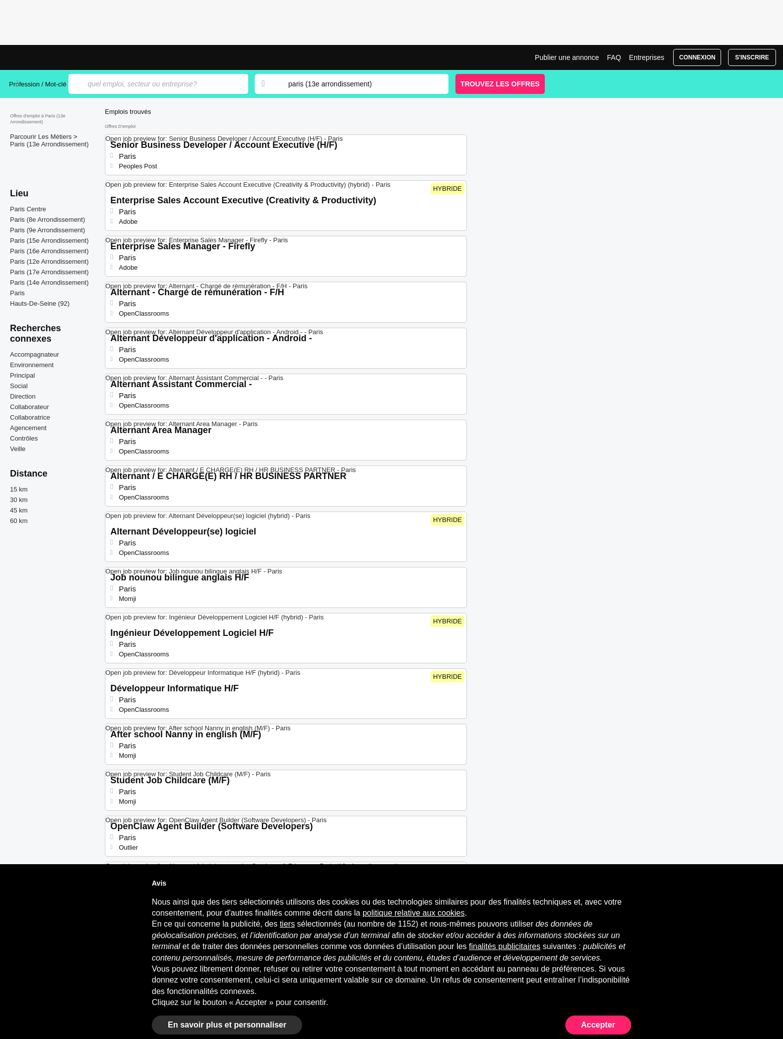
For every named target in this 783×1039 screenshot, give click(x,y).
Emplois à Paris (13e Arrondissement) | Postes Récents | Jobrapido (46, 57)
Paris (17, 293)
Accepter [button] (598, 1025)
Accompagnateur (34, 354)
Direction (22, 396)
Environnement (31, 365)
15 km (18, 489)
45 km (18, 510)
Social (18, 386)
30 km (18, 500)
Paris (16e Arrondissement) (49, 251)
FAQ (614, 57)
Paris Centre (28, 209)
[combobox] (358, 84)
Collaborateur (29, 407)
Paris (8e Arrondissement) (47, 219)
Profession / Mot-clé (37, 84)
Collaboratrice (30, 417)
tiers (287, 924)
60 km (18, 520)
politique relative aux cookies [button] (414, 913)
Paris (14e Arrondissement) (49, 282)
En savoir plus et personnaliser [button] (227, 1025)
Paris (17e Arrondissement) (49, 272)
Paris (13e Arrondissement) (49, 144)
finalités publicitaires (504, 946)
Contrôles (24, 438)
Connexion (697, 57)
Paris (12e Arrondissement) (49, 261)
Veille (17, 449)
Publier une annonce (567, 57)
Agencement (28, 428)
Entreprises (647, 57)
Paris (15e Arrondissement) (49, 240)
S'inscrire (752, 57)
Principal (22, 375)
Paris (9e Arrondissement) (47, 230)
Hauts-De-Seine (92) (39, 303)
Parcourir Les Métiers (41, 136)
